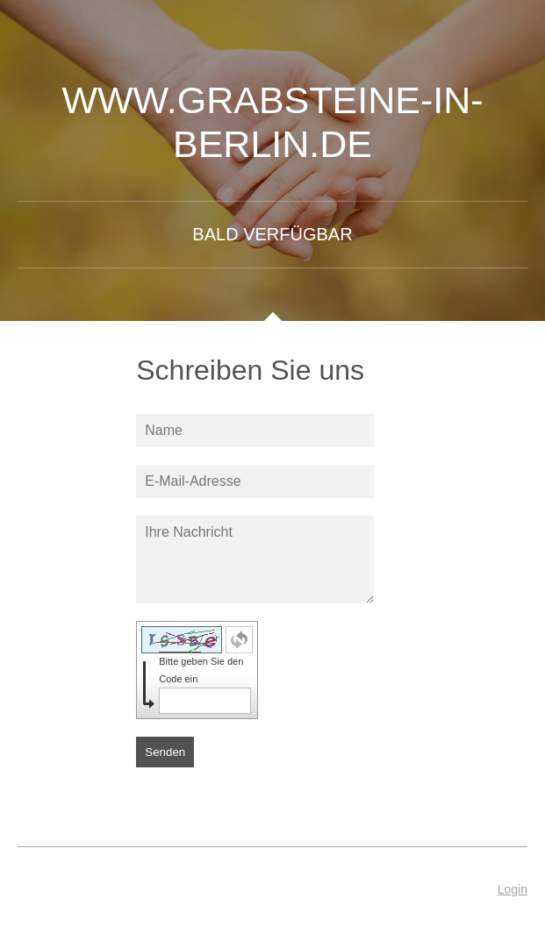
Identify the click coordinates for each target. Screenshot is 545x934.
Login (512, 889)
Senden (165, 752)
